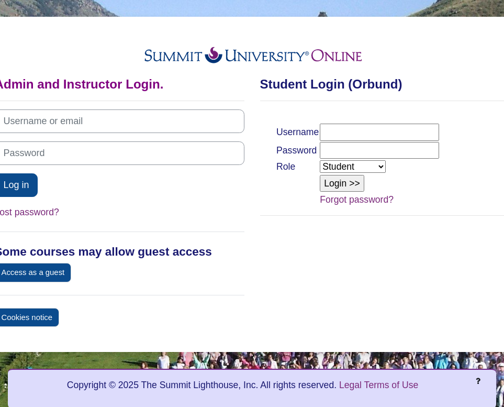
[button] (342, 183)
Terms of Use (391, 385)
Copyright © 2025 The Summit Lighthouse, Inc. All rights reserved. (203, 385)
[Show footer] (477, 380)
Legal (350, 385)
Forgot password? (357, 199)
